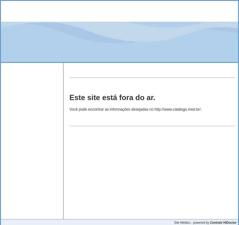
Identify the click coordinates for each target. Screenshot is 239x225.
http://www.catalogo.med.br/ (178, 109)
